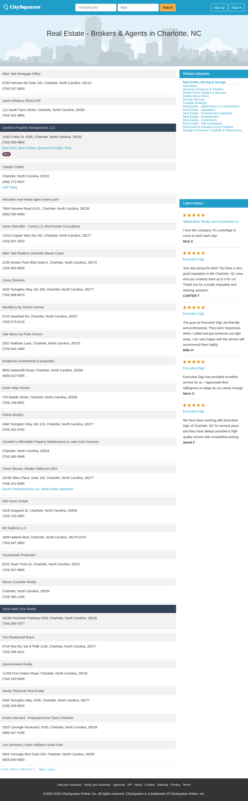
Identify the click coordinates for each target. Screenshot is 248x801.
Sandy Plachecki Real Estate (23, 691)
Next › (43, 769)
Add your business (69, 784)
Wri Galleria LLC (14, 528)
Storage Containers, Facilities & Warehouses (212, 130)
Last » (52, 769)
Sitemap (162, 784)
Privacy (175, 784)
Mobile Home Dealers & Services (205, 92)
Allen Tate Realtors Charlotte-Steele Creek (33, 253)
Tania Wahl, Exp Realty (19, 609)
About (138, 784)
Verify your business (97, 784)
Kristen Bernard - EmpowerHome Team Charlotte (37, 718)
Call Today (10, 187)
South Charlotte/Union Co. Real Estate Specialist (37, 489)
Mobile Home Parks (196, 96)
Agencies (119, 784)
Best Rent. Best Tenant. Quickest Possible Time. (37, 148)
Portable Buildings (195, 103)
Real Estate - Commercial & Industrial (207, 113)
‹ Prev (13, 769)
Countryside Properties (18, 555)
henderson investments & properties (28, 361)
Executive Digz (194, 259)
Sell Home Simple (15, 501)
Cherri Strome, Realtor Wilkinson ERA (30, 469)
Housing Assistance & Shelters (203, 89)
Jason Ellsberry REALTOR (21, 101)
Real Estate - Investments (200, 120)
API (129, 784)
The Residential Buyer (18, 637)
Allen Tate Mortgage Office (21, 74)
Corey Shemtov (13, 280)
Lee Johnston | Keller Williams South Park (32, 745)
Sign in (237, 7)
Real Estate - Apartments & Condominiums (211, 106)
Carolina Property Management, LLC (28, 128)
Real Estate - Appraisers (199, 109)
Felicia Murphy (13, 415)
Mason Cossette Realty (19, 582)
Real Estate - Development (200, 116)
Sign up (219, 7)
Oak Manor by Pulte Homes (22, 334)
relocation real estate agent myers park (30, 199)
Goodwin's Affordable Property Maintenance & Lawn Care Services (50, 442)
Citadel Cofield (13, 167)
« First (4, 769)
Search (168, 7)
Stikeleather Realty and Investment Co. (211, 221)
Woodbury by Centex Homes (23, 307)
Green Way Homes (16, 388)
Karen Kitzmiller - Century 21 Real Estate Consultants (41, 226)
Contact (150, 784)
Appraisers (190, 85)
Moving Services (194, 99)
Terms (187, 784)
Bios (6, 154)
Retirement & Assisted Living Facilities (208, 127)
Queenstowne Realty (17, 664)
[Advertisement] (213, 166)
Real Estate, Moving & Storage (204, 82)
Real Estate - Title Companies (202, 123)
